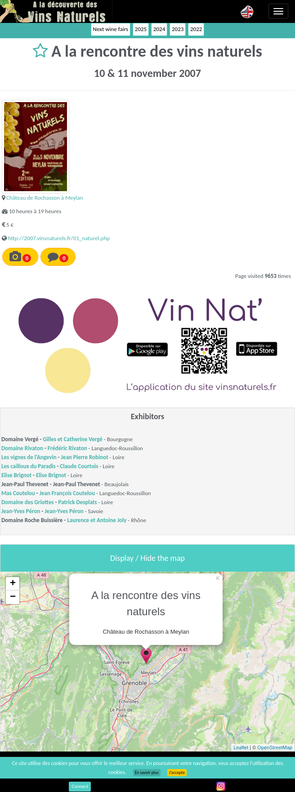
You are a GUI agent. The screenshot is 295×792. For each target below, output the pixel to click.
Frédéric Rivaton (67, 448)
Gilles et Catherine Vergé (73, 439)
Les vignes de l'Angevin (29, 457)
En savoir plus (147, 772)
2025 (141, 29)
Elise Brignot (16, 475)
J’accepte (177, 772)
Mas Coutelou (18, 493)
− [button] (13, 597)
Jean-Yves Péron (20, 511)
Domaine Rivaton (22, 448)
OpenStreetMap (274, 747)
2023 (177, 29)
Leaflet (240, 747)
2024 (159, 29)
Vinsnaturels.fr (56, 11)
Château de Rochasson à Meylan (44, 197)
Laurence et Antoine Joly (96, 520)
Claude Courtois (79, 466)
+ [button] (13, 584)
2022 (196, 29)
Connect (80, 786)
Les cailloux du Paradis (28, 466)
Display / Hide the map (147, 558)
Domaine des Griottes (27, 502)
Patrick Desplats (77, 502)
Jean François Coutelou (67, 493)
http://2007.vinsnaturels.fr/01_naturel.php (59, 238)
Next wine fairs (110, 29)
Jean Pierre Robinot (84, 457)
